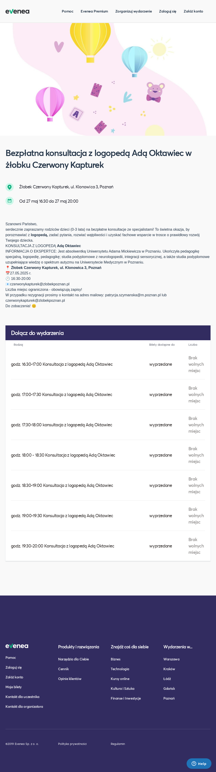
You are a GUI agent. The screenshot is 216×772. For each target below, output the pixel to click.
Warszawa (171, 659)
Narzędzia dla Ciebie (73, 659)
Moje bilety (13, 687)
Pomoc (67, 11)
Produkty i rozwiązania (78, 646)
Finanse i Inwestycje (126, 698)
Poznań (169, 698)
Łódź (167, 678)
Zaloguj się (167, 11)
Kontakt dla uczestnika (22, 696)
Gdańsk (169, 688)
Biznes (115, 659)
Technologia (120, 669)
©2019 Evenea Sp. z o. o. (22, 744)
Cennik (63, 669)
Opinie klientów (69, 678)
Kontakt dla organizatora (24, 706)
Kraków (169, 669)
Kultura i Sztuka (122, 688)
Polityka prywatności (72, 744)
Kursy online (120, 678)
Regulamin (118, 744)
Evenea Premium (94, 11)
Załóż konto (193, 11)
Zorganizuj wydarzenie (133, 11)
